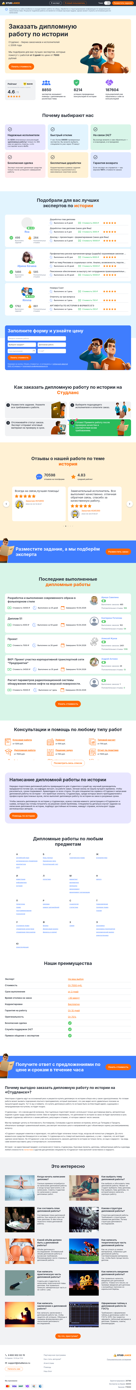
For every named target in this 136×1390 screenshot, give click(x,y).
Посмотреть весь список (68, 762)
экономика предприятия (105, 928)
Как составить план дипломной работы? (49, 1208)
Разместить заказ (118, 551)
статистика (73, 906)
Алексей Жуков (109, 638)
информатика (21, 881)
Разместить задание (123, 3)
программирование (23, 909)
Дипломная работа (24, 750)
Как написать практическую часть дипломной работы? (49, 1273)
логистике (28, 1149)
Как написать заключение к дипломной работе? (52, 1305)
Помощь (47, 1366)
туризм (99, 909)
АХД (18, 866)
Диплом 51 (15, 618)
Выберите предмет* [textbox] (16, 345)
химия (71, 925)
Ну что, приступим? (68, 1335)
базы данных (48, 857)
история (19, 885)
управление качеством (25, 928)
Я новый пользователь (75, 3)
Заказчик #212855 (35, 501)
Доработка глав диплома (62, 219)
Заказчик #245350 (91, 511)
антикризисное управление (26, 860)
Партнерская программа (55, 1354)
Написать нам (14, 1368)
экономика (100, 925)
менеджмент (74, 888)
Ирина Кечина (27, 266)
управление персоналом (25, 931)
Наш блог (48, 1370)
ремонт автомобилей (51, 906)
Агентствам (49, 1362)
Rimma (27, 300)
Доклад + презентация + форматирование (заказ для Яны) (79, 237)
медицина (73, 885)
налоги (98, 878)
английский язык (22, 857)
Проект (12, 639)
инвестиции (20, 878)
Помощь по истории (23, 814)
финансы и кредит (50, 931)
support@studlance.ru (19, 1362)
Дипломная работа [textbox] (46, 345)
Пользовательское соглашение (119, 1358)
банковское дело (49, 860)
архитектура (21, 863)
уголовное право (22, 925)
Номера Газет (57, 288)
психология (20, 913)
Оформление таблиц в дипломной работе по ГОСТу (114, 1305)
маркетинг (73, 878)
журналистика (101, 857)
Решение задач (64, 750)
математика (74, 881)
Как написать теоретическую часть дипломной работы (113, 1242)
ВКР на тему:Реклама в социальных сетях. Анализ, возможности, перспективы (90, 262)
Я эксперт (55, 3)
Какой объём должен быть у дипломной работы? (49, 1242)
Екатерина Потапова (111, 618)
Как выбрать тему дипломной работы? (113, 1177)
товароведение (102, 903)
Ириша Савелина (110, 597)
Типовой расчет (107, 739)
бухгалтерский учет (50, 863)
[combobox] (22, 344)
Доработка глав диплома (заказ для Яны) (70, 228)
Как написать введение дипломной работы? (114, 1272)
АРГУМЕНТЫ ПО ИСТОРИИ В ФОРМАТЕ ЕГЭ (72, 305)
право (18, 906)
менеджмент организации (79, 891)
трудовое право (102, 906)
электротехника (102, 934)
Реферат (60, 739)
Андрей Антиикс (109, 659)
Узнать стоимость (21, 66)
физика (45, 925)
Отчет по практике (108, 750)
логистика (47, 878)
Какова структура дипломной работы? (113, 1208)
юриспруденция (22, 946)
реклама (46, 903)
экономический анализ (105, 931)
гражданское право (77, 857)
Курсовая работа (22, 739)
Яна (27, 231)
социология (73, 903)
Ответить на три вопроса (62, 297)
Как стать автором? (52, 1358)
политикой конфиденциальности (35, 366)
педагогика (20, 903)
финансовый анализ (50, 928)
